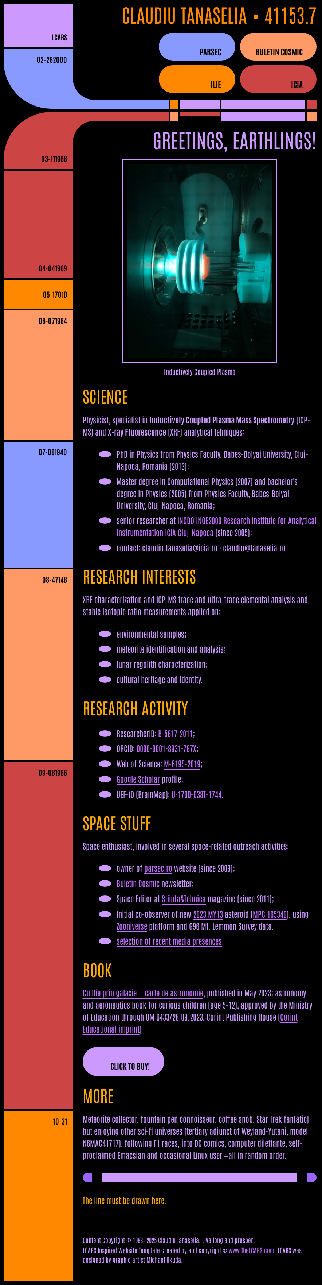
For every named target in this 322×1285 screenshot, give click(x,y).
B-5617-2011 (175, 733)
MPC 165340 (270, 914)
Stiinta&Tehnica (184, 898)
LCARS (59, 37)
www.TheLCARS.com (251, 1250)
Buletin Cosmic (138, 883)
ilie (216, 84)
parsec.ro (158, 868)
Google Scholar (138, 779)
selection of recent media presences (169, 941)
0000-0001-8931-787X (166, 748)
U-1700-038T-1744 (196, 794)
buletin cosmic (279, 51)
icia (297, 84)
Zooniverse (132, 926)
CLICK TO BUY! (130, 1066)
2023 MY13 (208, 914)
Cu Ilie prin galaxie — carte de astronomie (143, 992)
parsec (210, 51)
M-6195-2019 (182, 763)
